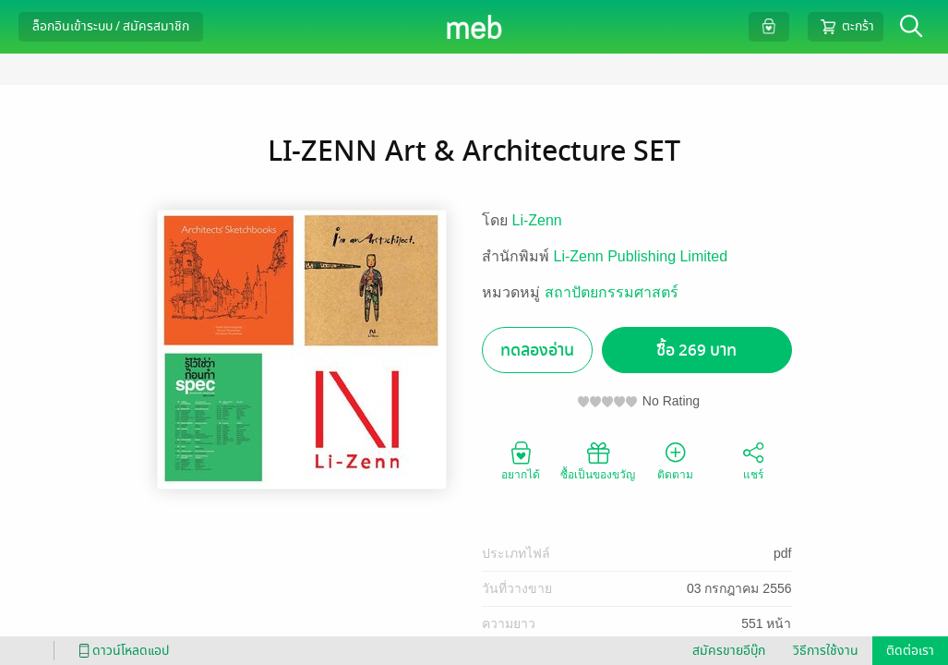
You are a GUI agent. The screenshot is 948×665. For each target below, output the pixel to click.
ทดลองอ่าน (537, 350)
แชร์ (753, 460)
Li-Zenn (537, 220)
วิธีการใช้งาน (825, 650)
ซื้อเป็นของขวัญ (597, 460)
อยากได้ (520, 460)
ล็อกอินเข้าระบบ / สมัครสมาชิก (110, 26)
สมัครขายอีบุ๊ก (728, 650)
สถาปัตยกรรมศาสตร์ (611, 292)
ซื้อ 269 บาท (696, 350)
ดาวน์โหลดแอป (121, 650)
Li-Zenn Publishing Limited (641, 256)
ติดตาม (675, 460)
